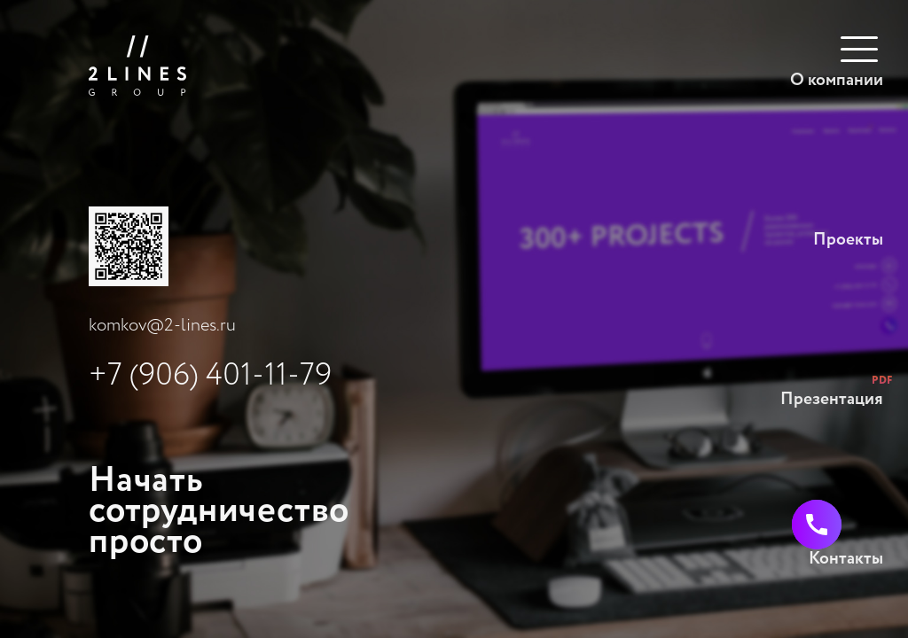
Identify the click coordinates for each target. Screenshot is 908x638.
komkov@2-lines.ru (162, 325)
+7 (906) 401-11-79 (210, 375)
